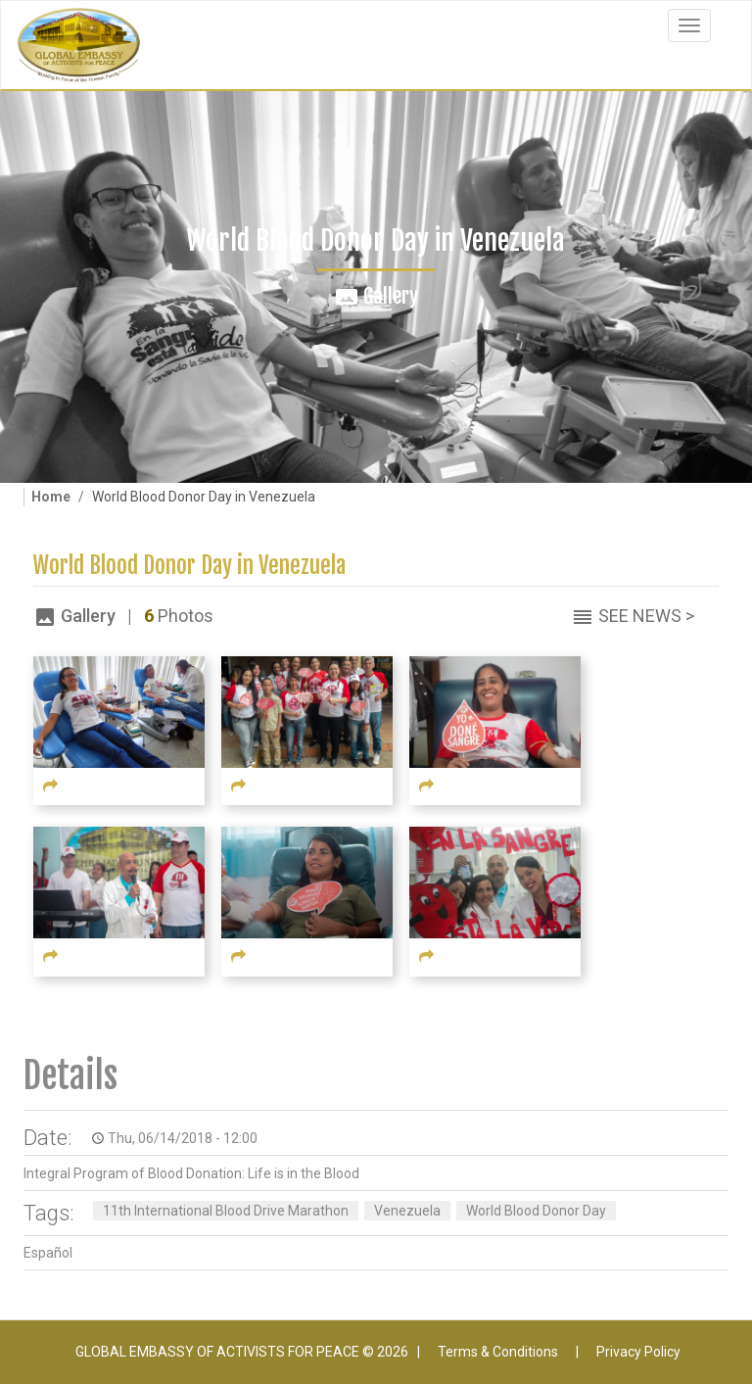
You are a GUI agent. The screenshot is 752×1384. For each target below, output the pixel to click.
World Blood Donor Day (536, 1210)
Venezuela (407, 1210)
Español (48, 1253)
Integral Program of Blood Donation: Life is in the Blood (191, 1173)
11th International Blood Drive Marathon (226, 1210)
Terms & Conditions (498, 1352)
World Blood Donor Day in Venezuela (189, 565)
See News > (646, 615)
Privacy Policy (638, 1352)
